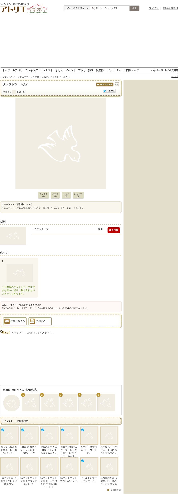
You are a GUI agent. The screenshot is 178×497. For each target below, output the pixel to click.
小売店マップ (131, 70)
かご (32, 332)
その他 (36, 77)
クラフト (20, 332)
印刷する (37, 322)
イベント (71, 70)
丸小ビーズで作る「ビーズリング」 (88, 450)
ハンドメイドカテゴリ (20, 77)
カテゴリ (17, 70)
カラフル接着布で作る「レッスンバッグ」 (9, 450)
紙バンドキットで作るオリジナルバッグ (29, 480)
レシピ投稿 (171, 70)
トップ (6, 70)
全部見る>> (116, 490)
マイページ (156, 70)
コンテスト (46, 70)
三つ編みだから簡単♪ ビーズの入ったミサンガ (108, 480)
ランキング (31, 70)
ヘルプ (174, 76)
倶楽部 (100, 70)
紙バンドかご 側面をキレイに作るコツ (9, 480)
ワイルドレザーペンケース (88, 479)
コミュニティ (113, 70)
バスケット (45, 332)
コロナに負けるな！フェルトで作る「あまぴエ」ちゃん (68, 452)
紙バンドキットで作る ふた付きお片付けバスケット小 (49, 482)
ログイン (154, 8)
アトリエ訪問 (85, 70)
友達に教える (14, 322)
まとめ (59, 70)
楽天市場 (113, 230)
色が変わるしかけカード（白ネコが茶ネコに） (108, 450)
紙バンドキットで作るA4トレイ (68, 479)
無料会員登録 (170, 8)
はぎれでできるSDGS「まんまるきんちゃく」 (49, 450)
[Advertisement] (89, 41)
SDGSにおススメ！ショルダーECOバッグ (29, 450)
